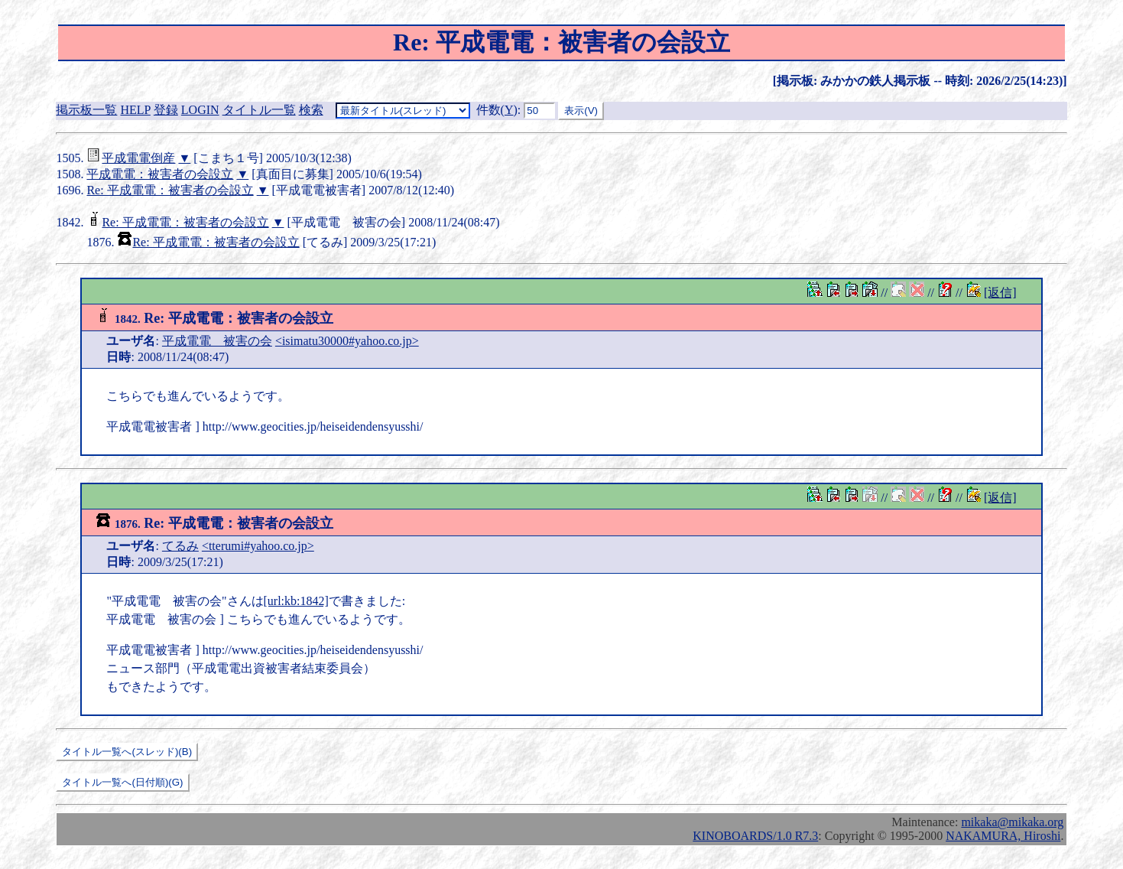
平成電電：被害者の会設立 (159, 174)
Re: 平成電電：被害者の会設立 (169, 190)
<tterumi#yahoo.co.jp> (258, 545)
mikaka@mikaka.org (1012, 821)
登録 (166, 109)
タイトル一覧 (259, 109)
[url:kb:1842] (296, 600)
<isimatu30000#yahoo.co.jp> (347, 340)
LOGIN (200, 109)
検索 (311, 109)
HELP (135, 109)
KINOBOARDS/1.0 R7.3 (755, 835)
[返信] (1000, 292)
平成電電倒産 (138, 157)
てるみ (180, 545)
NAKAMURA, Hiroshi (1003, 835)
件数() (497, 109)
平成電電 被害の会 (217, 340)
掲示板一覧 (86, 109)
